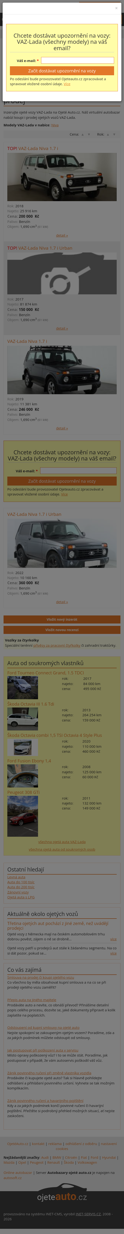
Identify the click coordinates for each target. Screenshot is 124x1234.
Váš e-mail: (26, 60)
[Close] (116, 8)
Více (67, 83)
